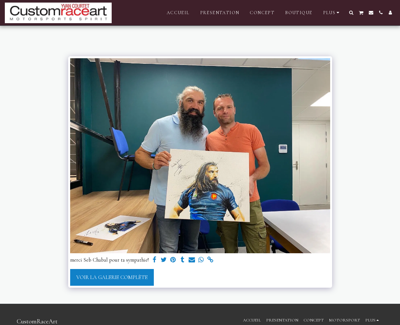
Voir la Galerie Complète (112, 277)
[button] (351, 12)
